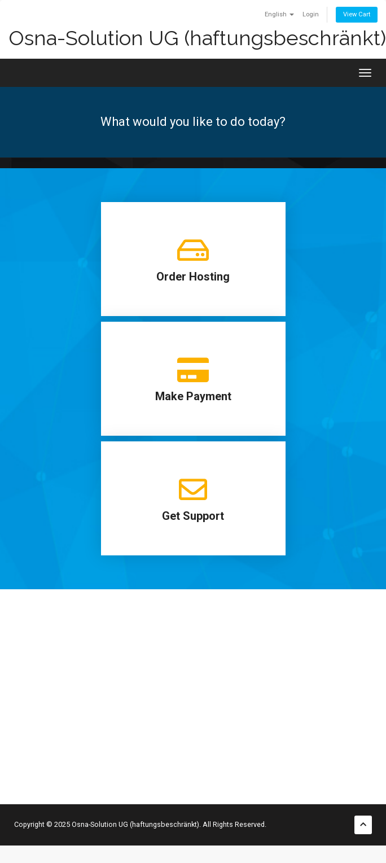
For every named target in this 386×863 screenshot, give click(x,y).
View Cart (356, 14)
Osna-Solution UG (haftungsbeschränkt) (197, 38)
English (279, 14)
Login (310, 14)
